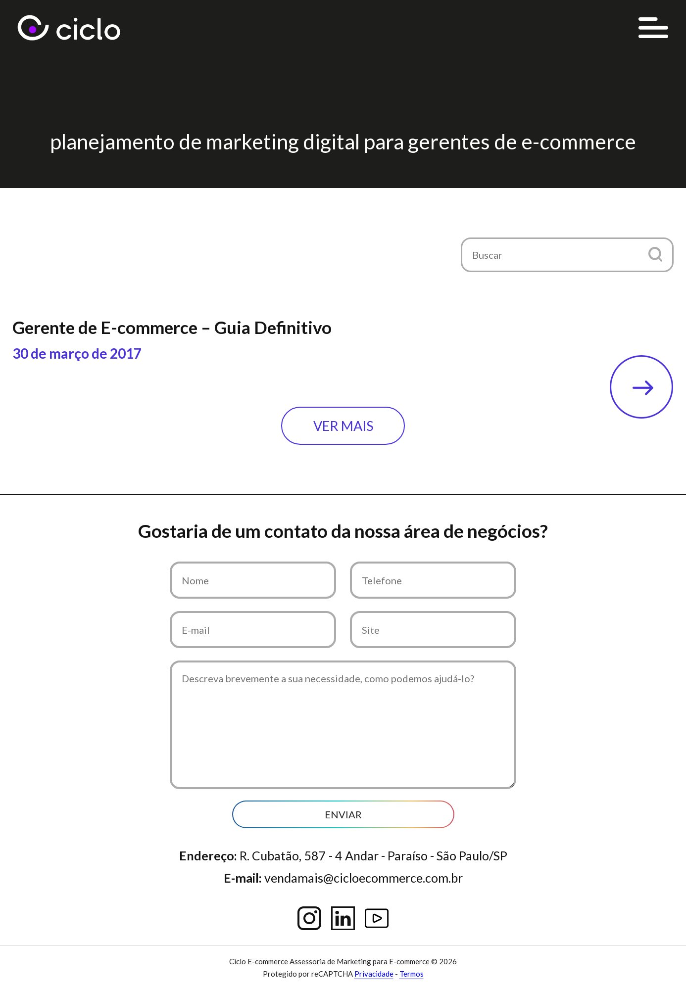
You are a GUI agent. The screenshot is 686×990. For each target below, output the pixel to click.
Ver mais (343, 426)
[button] (655, 254)
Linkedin (343, 918)
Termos (411, 973)
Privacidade (373, 973)
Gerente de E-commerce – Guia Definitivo (172, 327)
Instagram (309, 918)
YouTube (377, 918)
